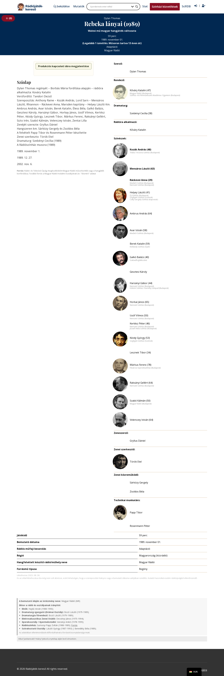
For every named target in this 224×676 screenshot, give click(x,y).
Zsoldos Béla (137, 491)
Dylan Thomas (138, 71)
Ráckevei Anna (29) (141, 180)
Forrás (74, 625)
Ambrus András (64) (141, 213)
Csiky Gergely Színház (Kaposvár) (144, 200)
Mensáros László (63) (142, 168)
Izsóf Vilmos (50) (139, 315)
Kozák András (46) (140, 149)
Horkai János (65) (139, 302)
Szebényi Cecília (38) (141, 113)
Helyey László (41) (140, 192)
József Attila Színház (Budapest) (143, 329)
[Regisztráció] (203, 6)
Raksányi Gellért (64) (141, 382)
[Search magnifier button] (137, 6)
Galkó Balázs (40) (139, 257)
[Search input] (110, 6)
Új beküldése (61, 6)
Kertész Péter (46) (140, 323)
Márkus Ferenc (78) (140, 364)
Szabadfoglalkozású (138, 260)
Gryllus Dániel (137, 440)
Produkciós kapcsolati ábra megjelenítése (63, 66)
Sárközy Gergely (139, 482)
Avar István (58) (138, 230)
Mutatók (78, 6)
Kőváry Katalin (138, 129)
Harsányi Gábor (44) (141, 283)
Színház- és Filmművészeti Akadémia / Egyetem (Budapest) (155, 95)
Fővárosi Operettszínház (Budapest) (145, 368)
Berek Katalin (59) (140, 243)
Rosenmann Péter (140, 526)
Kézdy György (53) (140, 337)
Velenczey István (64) (141, 419)
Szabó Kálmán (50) (140, 400)
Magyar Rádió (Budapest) (140, 93)
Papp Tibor (136, 512)
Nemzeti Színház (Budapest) (142, 185)
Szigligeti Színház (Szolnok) (141, 197)
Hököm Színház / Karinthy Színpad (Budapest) (149, 288)
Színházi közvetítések (165, 6)
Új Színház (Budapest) (139, 195)
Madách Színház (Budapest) (141, 183)
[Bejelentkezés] (195, 6)
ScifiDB (186, 6)
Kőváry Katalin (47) (140, 90)
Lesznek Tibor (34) (140, 352)
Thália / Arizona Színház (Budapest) (145, 153)
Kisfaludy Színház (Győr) (140, 247)
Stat (145, 6)
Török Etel (136, 461)
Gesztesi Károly (138, 271)
